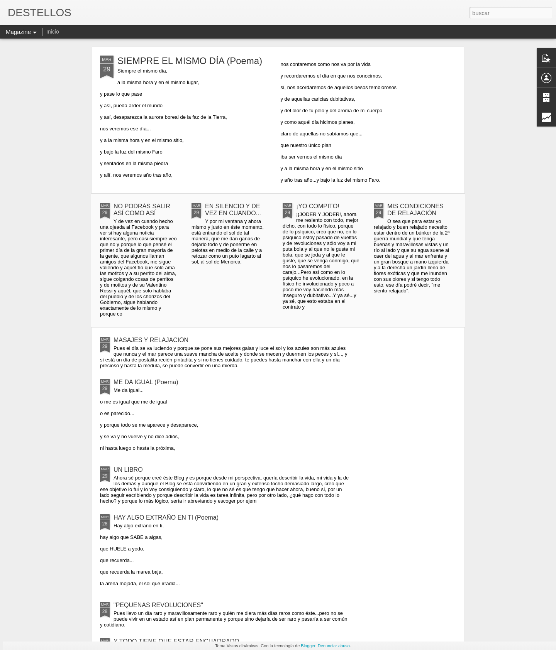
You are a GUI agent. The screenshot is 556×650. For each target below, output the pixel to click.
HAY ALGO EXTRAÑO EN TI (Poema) (166, 517)
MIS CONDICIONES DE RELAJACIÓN (415, 209)
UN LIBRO (128, 469)
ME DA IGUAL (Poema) (146, 382)
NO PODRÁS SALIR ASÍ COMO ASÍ (142, 209)
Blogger (308, 645)
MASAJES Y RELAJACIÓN (151, 340)
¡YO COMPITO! (317, 206)
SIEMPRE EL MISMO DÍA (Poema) (189, 61)
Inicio (52, 32)
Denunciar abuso (334, 645)
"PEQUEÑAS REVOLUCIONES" (158, 605)
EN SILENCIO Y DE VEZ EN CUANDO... (233, 209)
